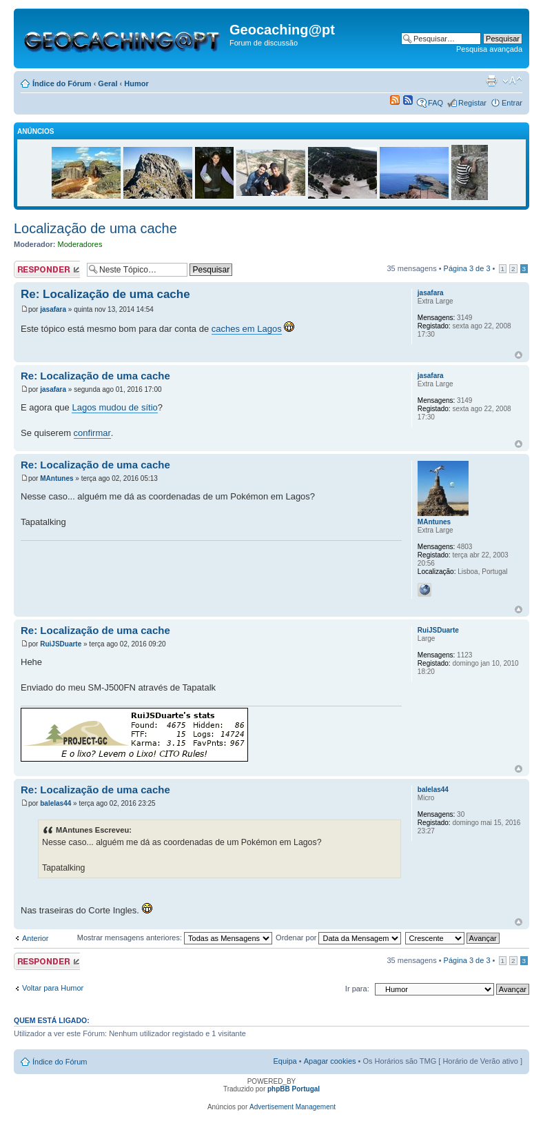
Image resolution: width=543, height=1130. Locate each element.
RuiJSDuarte (60, 644)
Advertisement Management (292, 1107)
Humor (136, 83)
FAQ (435, 103)
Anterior (35, 938)
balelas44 (55, 803)
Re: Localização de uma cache (105, 294)
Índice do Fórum (62, 83)
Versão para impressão (491, 81)
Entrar (512, 103)
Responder (47, 269)
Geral (107, 83)
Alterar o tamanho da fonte (512, 81)
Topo (518, 355)
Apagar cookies (330, 1061)
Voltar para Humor (52, 988)
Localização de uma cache (95, 228)
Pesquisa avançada (489, 49)
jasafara (53, 309)
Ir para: (357, 988)
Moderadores (80, 244)
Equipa (284, 1061)
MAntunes (56, 478)
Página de (467, 268)
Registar (472, 103)
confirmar (92, 433)
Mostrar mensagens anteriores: (174, 937)
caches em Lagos (247, 329)
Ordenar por (338, 937)
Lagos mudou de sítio (114, 407)
